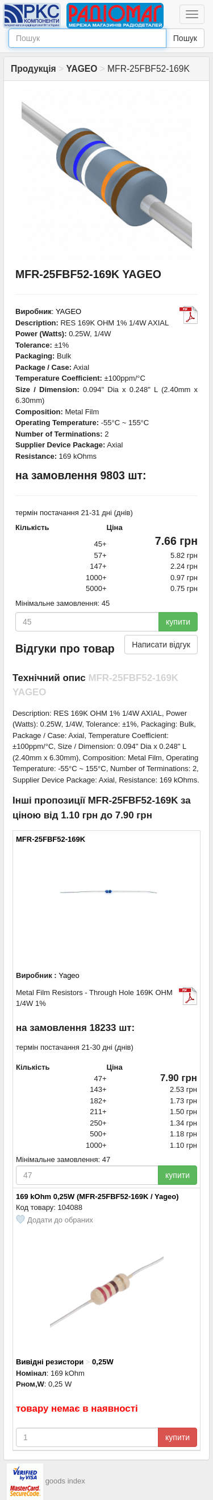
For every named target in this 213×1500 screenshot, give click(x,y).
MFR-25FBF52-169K (50, 839)
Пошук (185, 38)
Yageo (69, 975)
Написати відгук (161, 644)
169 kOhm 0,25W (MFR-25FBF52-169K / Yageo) (97, 1196)
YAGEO (68, 311)
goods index (65, 1481)
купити (178, 621)
